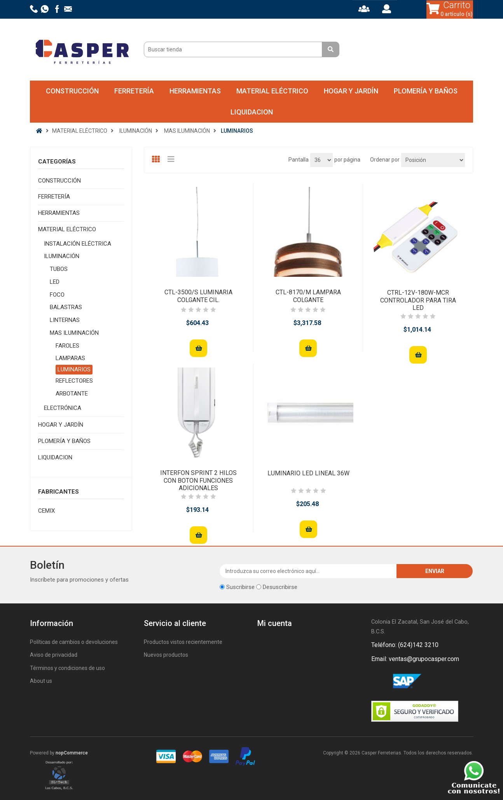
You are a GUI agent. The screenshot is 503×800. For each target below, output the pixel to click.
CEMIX (46, 510)
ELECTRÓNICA (62, 407)
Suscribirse (240, 587)
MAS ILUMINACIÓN (74, 332)
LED (54, 281)
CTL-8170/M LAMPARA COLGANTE (308, 295)
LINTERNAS (65, 320)
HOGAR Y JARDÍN (351, 91)
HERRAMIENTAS (195, 91)
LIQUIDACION (252, 112)
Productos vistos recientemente (183, 642)
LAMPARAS (70, 358)
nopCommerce (72, 753)
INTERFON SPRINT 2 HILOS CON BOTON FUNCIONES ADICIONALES (198, 480)
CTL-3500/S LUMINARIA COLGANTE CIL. (198, 295)
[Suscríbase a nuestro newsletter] (308, 571)
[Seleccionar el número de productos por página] (321, 160)
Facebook (378, 681)
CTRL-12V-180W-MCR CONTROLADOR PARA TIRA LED (418, 300)
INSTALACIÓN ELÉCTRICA (77, 243)
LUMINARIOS (74, 369)
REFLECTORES (74, 380)
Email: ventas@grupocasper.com (415, 659)
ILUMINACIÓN (61, 256)
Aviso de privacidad (53, 655)
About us (41, 681)
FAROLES (67, 345)
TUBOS (59, 269)
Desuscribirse (280, 587)
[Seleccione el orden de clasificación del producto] (433, 160)
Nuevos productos (166, 655)
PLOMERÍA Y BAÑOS (426, 91)
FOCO (57, 294)
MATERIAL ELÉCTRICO (272, 91)
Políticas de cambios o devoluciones (74, 642)
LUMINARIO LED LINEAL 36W (308, 473)
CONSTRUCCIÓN (72, 91)
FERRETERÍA (134, 91)
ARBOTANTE (72, 393)
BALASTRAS (66, 307)
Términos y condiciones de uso (67, 668)
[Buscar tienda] (234, 49)
